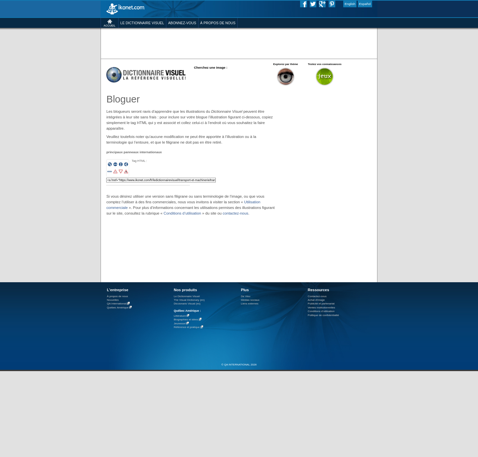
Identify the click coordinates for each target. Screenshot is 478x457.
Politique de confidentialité (323, 315)
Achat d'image (316, 299)
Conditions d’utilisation (182, 213)
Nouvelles (113, 299)
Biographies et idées (186, 319)
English (350, 4)
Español (365, 4)
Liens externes (250, 303)
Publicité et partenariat (321, 303)
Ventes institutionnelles (321, 307)
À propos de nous (117, 296)
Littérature (180, 315)
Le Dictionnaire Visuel (186, 296)
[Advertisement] (239, 43)
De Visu (245, 296)
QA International (116, 303)
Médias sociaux (250, 299)
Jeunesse (179, 323)
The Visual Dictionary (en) (189, 299)
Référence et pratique (186, 327)
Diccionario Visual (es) (187, 303)
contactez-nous (235, 213)
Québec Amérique (117, 307)
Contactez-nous (317, 296)
